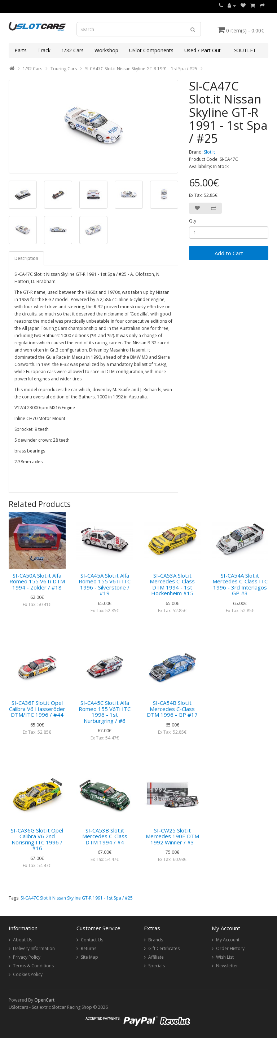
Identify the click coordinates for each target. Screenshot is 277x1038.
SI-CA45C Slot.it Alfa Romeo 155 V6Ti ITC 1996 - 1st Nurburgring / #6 (105, 711)
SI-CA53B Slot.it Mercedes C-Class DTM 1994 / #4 (104, 836)
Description (26, 258)
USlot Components (151, 50)
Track (44, 50)
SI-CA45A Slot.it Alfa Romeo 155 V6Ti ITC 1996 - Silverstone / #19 (105, 584)
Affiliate (156, 957)
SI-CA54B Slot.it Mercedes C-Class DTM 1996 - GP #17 (172, 708)
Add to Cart (229, 253)
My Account (227, 940)
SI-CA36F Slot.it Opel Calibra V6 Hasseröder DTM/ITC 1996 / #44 (37, 708)
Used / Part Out (202, 50)
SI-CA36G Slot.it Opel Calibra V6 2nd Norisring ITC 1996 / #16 (37, 839)
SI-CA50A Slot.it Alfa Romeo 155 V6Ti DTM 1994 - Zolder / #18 (37, 581)
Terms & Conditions (33, 966)
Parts (20, 50)
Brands (155, 940)
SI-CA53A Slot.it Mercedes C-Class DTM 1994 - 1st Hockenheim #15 (172, 584)
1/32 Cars (72, 50)
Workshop (106, 50)
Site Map (89, 957)
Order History (230, 948)
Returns (88, 948)
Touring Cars (63, 69)
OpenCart (44, 1000)
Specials (156, 966)
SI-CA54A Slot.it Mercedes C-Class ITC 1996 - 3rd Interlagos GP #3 (240, 584)
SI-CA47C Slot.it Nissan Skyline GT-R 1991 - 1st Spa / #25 (141, 69)
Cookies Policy (28, 974)
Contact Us (92, 940)
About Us (22, 940)
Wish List (225, 957)
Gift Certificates (164, 948)
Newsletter (227, 966)
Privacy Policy (26, 957)
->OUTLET (244, 50)
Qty (192, 221)
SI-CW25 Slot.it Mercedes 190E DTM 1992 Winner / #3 (172, 836)
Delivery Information (34, 948)
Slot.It (209, 152)
